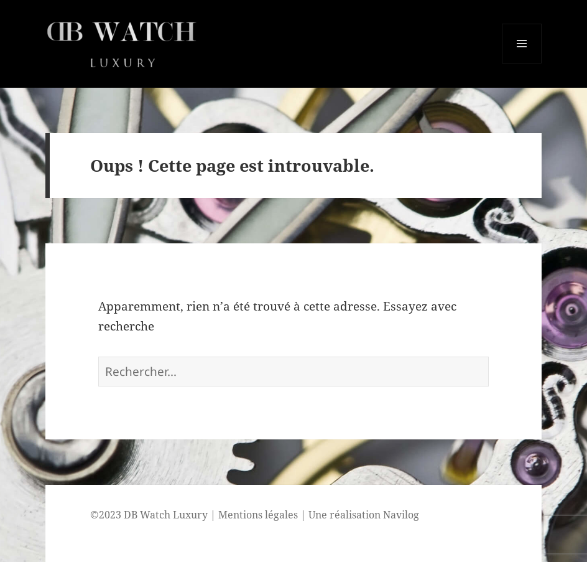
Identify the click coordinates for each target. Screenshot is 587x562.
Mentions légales (258, 515)
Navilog (401, 515)
